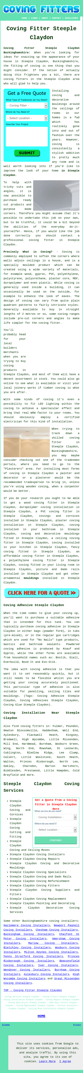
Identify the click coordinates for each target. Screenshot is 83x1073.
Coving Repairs (48, 858)
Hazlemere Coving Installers (27, 925)
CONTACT (56, 18)
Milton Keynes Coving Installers (51, 952)
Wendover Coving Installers (27, 969)
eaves (66, 296)
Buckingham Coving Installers (29, 934)
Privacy (77, 1025)
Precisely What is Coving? (28, 251)
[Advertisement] (53, 349)
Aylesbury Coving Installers (46, 974)
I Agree (65, 1061)
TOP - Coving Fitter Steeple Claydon (33, 990)
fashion (58, 135)
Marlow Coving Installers (53, 943)
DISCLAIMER (71, 18)
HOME (24, 18)
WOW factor (39, 412)
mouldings (31, 578)
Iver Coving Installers (58, 965)
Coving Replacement (51, 898)
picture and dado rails (57, 569)
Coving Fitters (48, 885)
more (30, 774)
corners (63, 256)
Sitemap (6, 1025)
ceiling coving (67, 538)
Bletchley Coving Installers (27, 947)
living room (65, 564)
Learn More (47, 1061)
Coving (67, 251)
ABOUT (45, 18)
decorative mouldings (61, 533)
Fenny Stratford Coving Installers (33, 956)
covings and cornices (59, 516)
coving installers (63, 920)
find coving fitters (28, 726)
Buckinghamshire (34, 920)
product (44, 265)
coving (57, 144)
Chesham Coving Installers (57, 929)
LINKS (34, 18)
